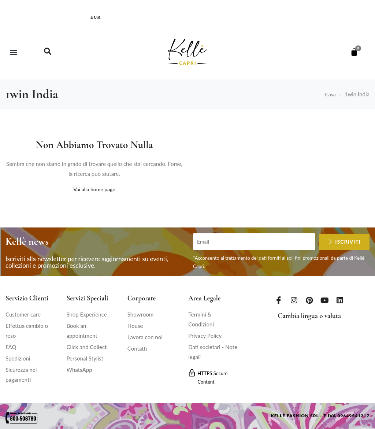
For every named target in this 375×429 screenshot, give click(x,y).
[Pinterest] (309, 299)
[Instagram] (294, 299)
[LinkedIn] (339, 299)
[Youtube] (324, 299)
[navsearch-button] (47, 52)
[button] (13, 52)
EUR (95, 17)
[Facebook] (278, 299)
